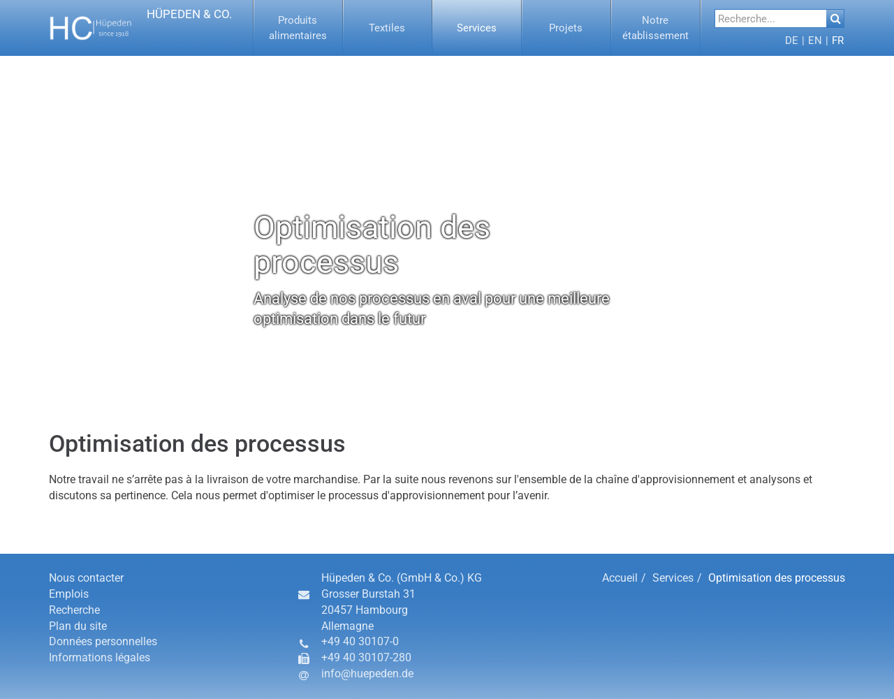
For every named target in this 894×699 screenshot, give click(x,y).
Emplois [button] (69, 594)
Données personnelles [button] (103, 641)
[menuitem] (298, 28)
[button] (140, 28)
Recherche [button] (74, 610)
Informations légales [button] (99, 657)
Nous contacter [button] (86, 577)
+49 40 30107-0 (360, 641)
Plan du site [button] (78, 626)
